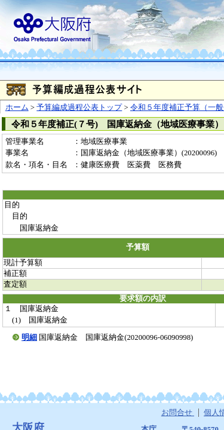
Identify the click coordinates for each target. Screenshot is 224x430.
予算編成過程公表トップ (79, 107)
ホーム (17, 107)
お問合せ (177, 412)
